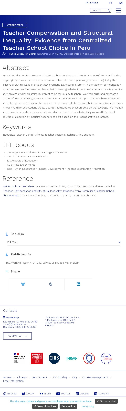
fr (110, 3)
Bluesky (28, 393)
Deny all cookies (45, 406)
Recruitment (39, 377)
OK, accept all (106, 401)
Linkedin (82, 393)
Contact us (14, 336)
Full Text (12, 242)
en (121, 3)
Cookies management (95, 377)
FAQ (74, 377)
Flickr (45, 394)
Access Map (11, 317)
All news (22, 377)
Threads (9, 393)
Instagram (101, 393)
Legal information (13, 381)
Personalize (68, 406)
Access (7, 377)
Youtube (63, 393)
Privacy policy (88, 406)
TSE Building (60, 377)
